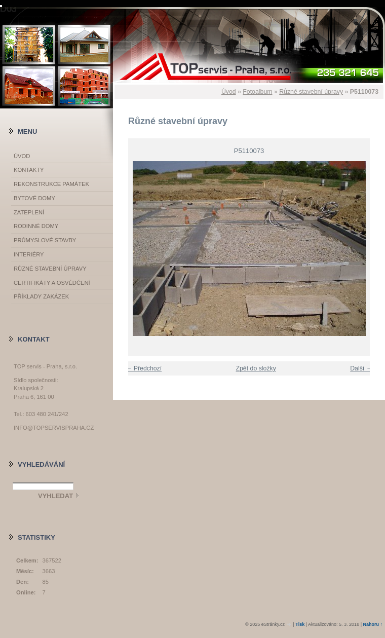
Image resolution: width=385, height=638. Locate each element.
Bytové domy (34, 198)
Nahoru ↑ (372, 624)
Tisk (299, 624)
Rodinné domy (36, 226)
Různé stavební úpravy (311, 91)
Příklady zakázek (41, 296)
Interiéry (29, 254)
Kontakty (29, 170)
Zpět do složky (256, 368)
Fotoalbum (257, 91)
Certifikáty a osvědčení (52, 283)
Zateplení (29, 212)
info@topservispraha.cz (54, 428)
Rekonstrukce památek (51, 184)
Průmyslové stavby (45, 240)
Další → (361, 368)
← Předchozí (144, 368)
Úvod (228, 91)
